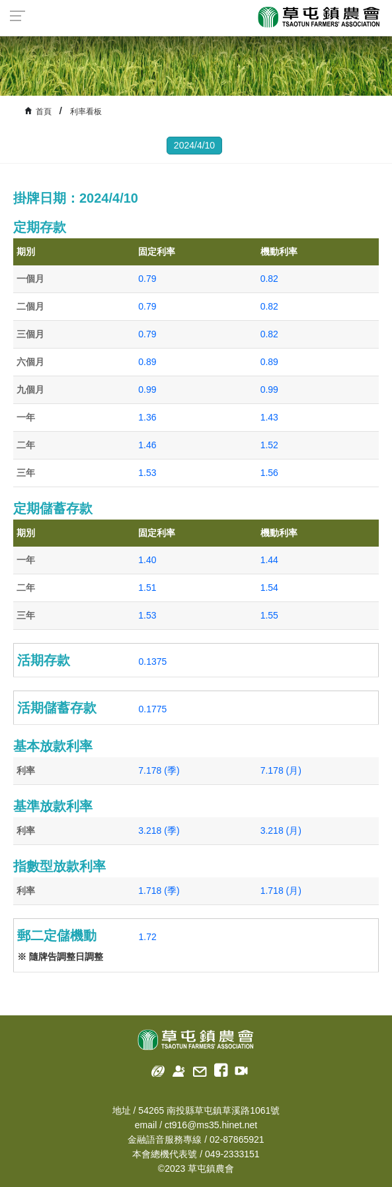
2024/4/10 (194, 145)
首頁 (44, 111)
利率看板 (86, 111)
